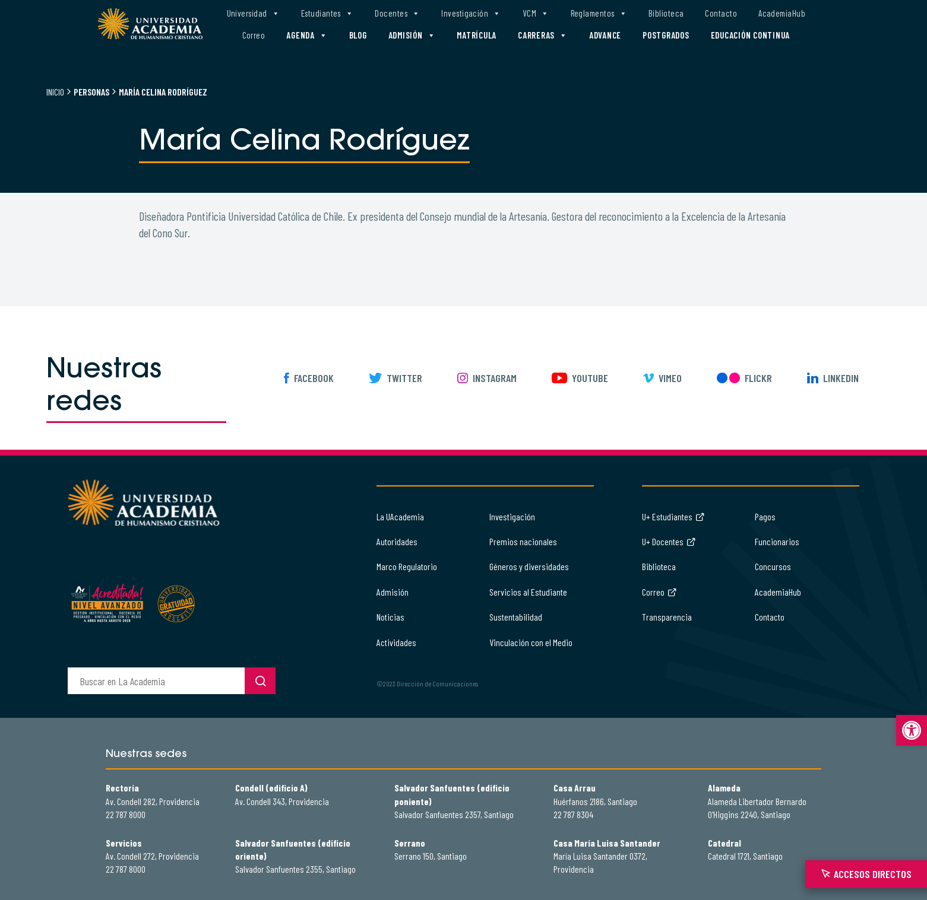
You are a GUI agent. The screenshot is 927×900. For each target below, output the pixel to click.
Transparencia (667, 616)
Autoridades (397, 541)
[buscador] (156, 680)
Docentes (397, 13)
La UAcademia (400, 516)
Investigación (471, 13)
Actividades (396, 642)
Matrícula (476, 35)
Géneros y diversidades (529, 566)
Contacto (721, 13)
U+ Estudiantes (673, 516)
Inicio (55, 91)
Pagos (765, 516)
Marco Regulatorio (407, 566)
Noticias (390, 616)
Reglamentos (599, 13)
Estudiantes (327, 13)
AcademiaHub (781, 13)
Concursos (773, 566)
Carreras (543, 35)
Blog (358, 35)
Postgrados (666, 35)
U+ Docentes (669, 541)
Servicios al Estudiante (528, 591)
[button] (911, 730)
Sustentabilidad (515, 616)
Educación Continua (750, 35)
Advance (605, 35)
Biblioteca (666, 13)
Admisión (412, 35)
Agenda (306, 35)
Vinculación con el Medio (530, 642)
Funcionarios (777, 541)
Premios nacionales (523, 541)
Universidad (253, 13)
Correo (253, 35)
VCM (536, 13)
